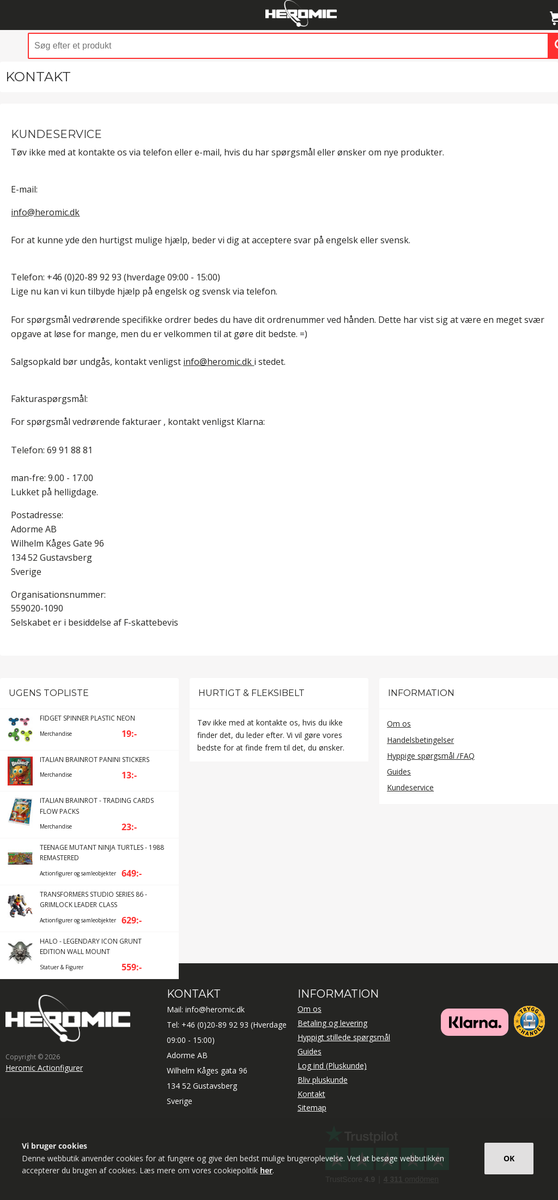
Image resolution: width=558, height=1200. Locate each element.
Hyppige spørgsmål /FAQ (431, 756)
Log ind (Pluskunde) (332, 1065)
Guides (399, 771)
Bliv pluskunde (323, 1080)
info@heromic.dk (45, 212)
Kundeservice (410, 787)
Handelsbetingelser (420, 740)
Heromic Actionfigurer (44, 1068)
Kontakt (311, 1094)
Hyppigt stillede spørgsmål (344, 1037)
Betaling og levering (332, 1023)
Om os (399, 723)
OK (509, 1158)
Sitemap (312, 1107)
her (266, 1170)
